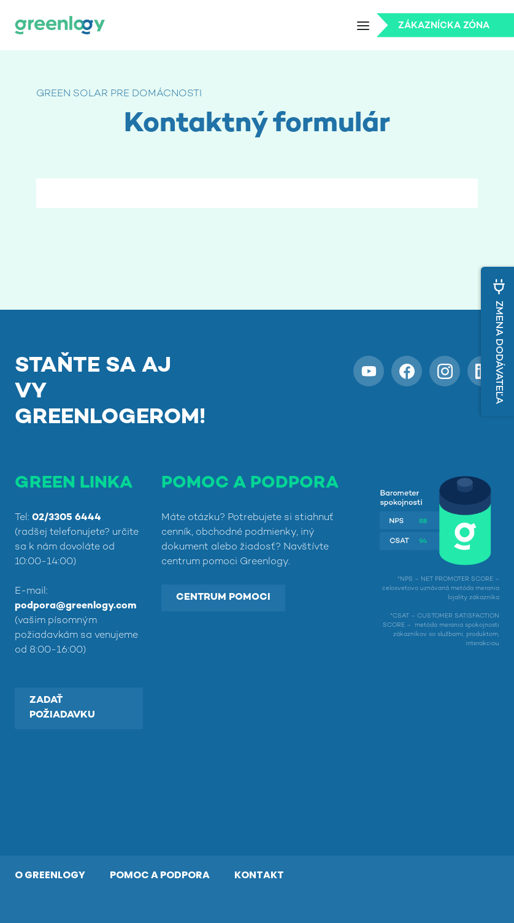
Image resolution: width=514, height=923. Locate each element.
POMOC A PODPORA (160, 875)
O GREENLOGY (50, 875)
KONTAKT (259, 875)
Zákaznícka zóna (443, 26)
